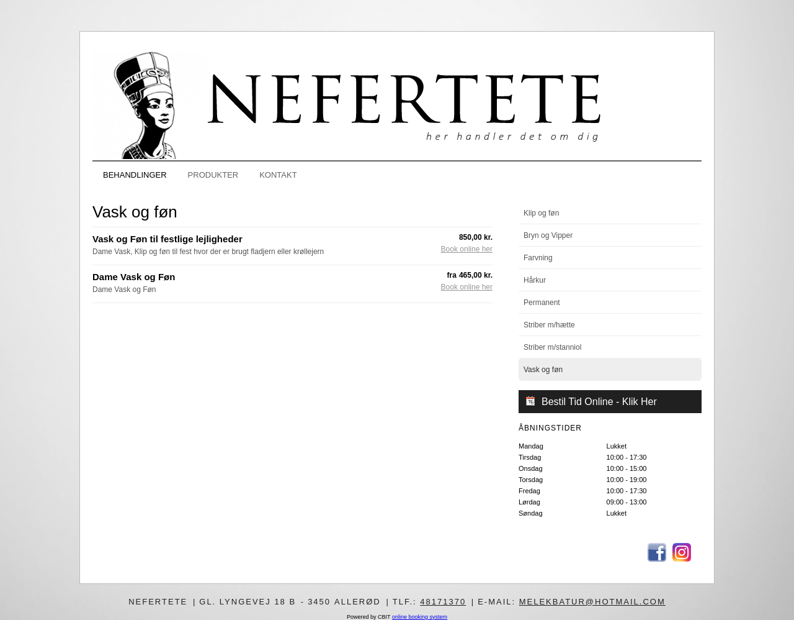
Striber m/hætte (549, 325)
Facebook (657, 552)
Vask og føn (543, 369)
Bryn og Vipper (548, 235)
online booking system (419, 617)
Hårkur (535, 280)
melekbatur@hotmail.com (592, 601)
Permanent (542, 302)
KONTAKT (278, 175)
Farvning (538, 257)
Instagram (681, 552)
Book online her (467, 249)
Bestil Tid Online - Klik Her (599, 401)
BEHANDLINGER (135, 175)
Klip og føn (541, 213)
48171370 (443, 601)
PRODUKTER (213, 175)
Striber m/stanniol (552, 347)
